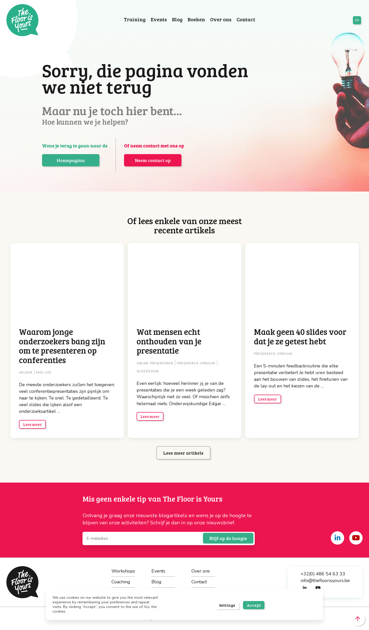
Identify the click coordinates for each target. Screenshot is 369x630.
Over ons (220, 19)
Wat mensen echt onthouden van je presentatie (169, 341)
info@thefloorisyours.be (325, 580)
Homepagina (71, 160)
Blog (177, 19)
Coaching (120, 582)
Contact (246, 19)
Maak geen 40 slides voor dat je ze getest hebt (300, 336)
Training (135, 19)
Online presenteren (155, 363)
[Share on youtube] (356, 538)
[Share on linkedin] (337, 538)
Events (159, 19)
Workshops (123, 571)
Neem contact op (153, 160)
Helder (25, 373)
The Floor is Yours (22, 20)
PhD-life (44, 373)
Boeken (196, 19)
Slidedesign (148, 371)
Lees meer (32, 424)
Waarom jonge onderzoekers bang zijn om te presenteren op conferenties (62, 345)
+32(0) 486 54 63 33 (323, 574)
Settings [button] (227, 605)
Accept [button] (254, 605)
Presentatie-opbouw (196, 363)
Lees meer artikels (183, 453)
